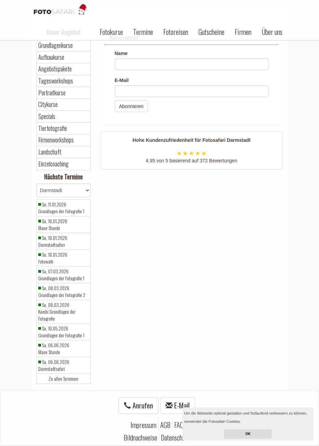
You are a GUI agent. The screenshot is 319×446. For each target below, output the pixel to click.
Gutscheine (211, 32)
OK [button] (248, 434)
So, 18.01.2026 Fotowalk (52, 258)
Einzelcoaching (53, 164)
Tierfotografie (52, 128)
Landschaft (49, 152)
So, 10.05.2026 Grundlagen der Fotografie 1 (61, 332)
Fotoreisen (175, 32)
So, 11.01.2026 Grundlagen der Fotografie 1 (61, 208)
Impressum (143, 425)
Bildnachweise (140, 437)
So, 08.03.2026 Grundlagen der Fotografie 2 (61, 291)
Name (121, 53)
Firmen (243, 32)
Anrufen (138, 405)
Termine (143, 32)
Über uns (272, 32)
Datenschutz (175, 437)
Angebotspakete (55, 69)
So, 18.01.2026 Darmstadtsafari (52, 241)
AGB (165, 425)
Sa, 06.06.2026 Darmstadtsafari (53, 365)
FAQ (178, 425)
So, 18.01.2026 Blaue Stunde (52, 224)
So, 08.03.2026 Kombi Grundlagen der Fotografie (56, 311)
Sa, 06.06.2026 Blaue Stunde (53, 348)
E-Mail (122, 80)
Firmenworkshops (56, 140)
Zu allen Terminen (63, 378)
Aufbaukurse (51, 57)
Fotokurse (111, 32)
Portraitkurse (52, 93)
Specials (46, 116)
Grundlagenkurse (55, 45)
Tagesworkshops (55, 81)
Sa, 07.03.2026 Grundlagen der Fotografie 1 (61, 275)
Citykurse (48, 104)
